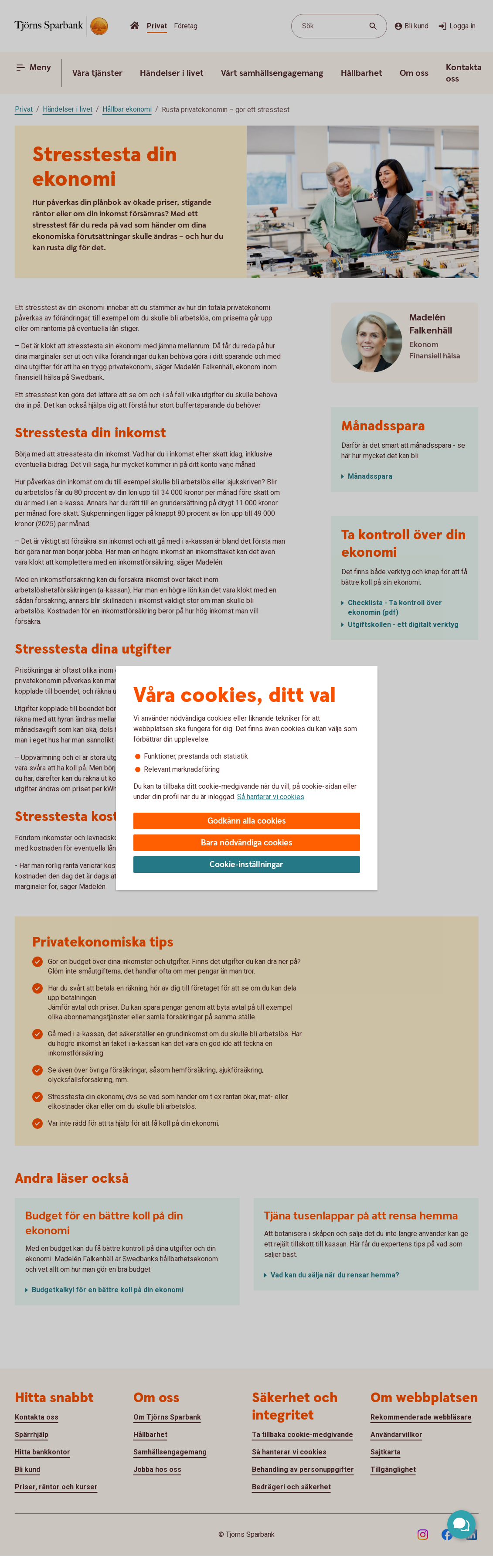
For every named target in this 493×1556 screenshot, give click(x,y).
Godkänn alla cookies (246, 821)
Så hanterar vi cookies (270, 797)
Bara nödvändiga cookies (246, 843)
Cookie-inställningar (246, 864)
